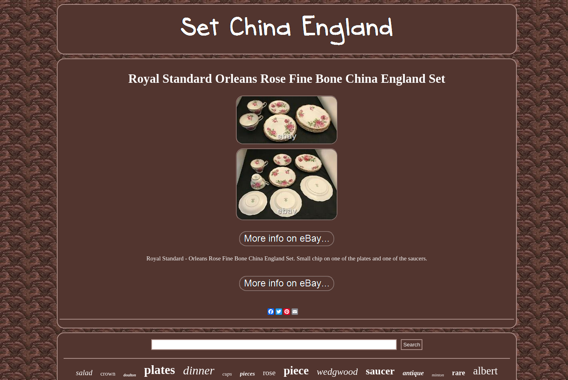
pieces (247, 373)
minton (438, 374)
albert (485, 371)
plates (159, 370)
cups (227, 374)
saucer (380, 371)
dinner (198, 370)
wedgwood (337, 371)
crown (108, 373)
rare (458, 373)
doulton (129, 375)
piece (296, 370)
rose (269, 372)
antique (413, 373)
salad (84, 372)
